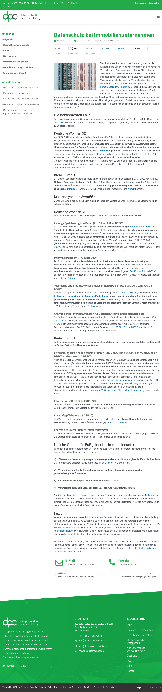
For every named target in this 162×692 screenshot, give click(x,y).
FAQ (129, 661)
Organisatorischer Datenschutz (136, 641)
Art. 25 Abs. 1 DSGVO (135, 299)
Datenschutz (154, 3)
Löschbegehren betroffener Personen (21, 98)
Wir (55, 541)
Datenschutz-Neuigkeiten (15, 61)
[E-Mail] (59, 562)
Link (69, 157)
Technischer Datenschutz (140, 630)
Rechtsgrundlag (67, 189)
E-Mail (70, 560)
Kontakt (123, 560)
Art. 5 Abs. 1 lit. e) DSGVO (143, 226)
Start (129, 625)
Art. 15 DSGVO (116, 422)
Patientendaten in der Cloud (16, 93)
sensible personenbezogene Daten (124, 380)
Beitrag (71, 278)
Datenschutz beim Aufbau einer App (20, 87)
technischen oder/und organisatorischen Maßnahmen (81, 296)
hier (130, 189)
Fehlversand (154, 495)
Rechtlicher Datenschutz (140, 635)
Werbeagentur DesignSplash (105, 686)
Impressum (140, 3)
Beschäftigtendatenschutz (16, 45)
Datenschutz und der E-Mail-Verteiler (21, 104)
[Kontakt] (112, 562)
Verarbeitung (105, 150)
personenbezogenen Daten (113, 87)
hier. (123, 250)
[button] (158, 16)
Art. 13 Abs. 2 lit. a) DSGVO (143, 271)
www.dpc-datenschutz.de (91, 651)
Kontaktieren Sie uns (145, 548)
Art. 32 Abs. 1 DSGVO (126, 292)
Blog (129, 666)
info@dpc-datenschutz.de (91, 646)
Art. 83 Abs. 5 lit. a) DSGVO (125, 327)
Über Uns (132, 656)
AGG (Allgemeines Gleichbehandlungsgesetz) (121, 390)
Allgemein (8, 39)
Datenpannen (9, 56)
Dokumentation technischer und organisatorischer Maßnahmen (18, 111)
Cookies (7, 50)
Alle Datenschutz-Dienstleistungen (136, 649)
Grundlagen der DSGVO (14, 73)
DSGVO (61, 122)
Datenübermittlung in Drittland (18, 67)
